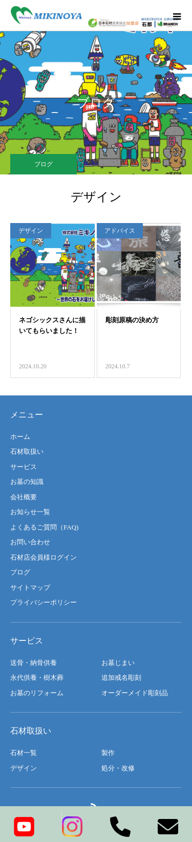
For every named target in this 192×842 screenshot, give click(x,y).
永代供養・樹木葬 (36, 677)
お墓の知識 (27, 481)
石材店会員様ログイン (43, 557)
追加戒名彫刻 (121, 677)
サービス (23, 467)
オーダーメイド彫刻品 (134, 693)
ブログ (20, 572)
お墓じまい (118, 663)
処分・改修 (118, 768)
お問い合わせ (30, 542)
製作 (108, 753)
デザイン (30, 230)
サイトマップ (30, 587)
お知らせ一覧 (30, 512)
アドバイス (119, 230)
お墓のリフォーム (36, 693)
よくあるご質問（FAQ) (44, 527)
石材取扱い (27, 451)
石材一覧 (23, 753)
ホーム (20, 436)
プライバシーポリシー (43, 602)
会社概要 (23, 497)
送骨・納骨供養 (33, 663)
